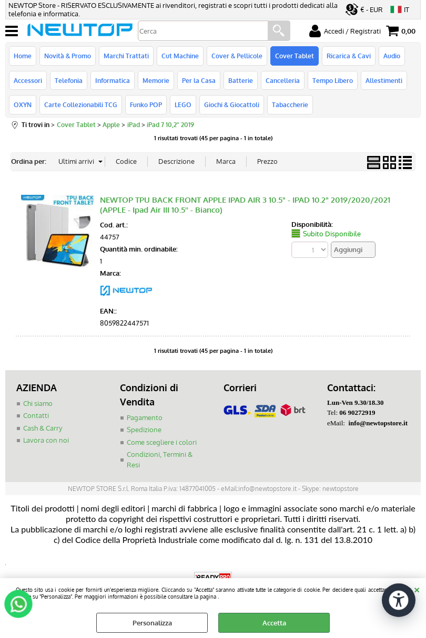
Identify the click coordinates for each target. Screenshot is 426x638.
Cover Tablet (294, 55)
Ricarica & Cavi (349, 55)
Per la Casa (199, 80)
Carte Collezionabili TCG (80, 104)
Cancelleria (283, 80)
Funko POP (146, 104)
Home (23, 55)
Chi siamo (38, 403)
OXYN (23, 104)
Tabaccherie (290, 104)
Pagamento (145, 417)
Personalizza (152, 623)
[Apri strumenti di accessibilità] (398, 600)
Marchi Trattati (126, 55)
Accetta (274, 623)
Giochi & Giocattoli (231, 104)
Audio (391, 55)
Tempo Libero (332, 80)
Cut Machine (180, 55)
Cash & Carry (42, 428)
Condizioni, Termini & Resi (159, 459)
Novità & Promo (67, 55)
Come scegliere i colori (162, 442)
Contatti (36, 415)
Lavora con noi (46, 440)
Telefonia (69, 80)
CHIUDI (417, 588)
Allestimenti (384, 80)
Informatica (112, 80)
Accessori (28, 80)
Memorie (156, 80)
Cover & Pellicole (236, 55)
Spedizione (144, 429)
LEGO (183, 104)
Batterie (240, 80)
